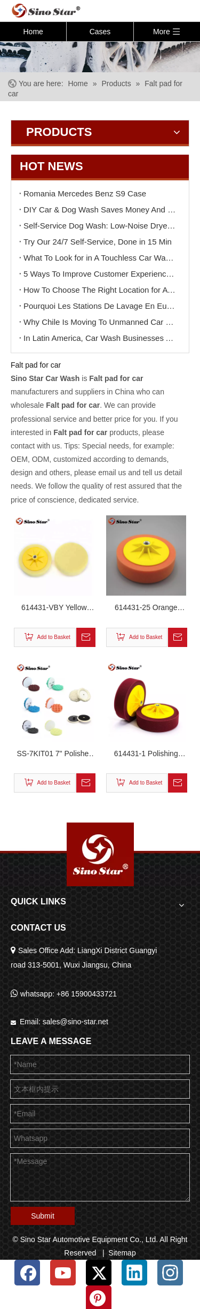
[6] (100, 56)
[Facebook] (27, 1272)
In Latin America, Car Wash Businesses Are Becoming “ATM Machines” (100, 338)
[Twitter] (98, 1272)
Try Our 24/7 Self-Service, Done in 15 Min (97, 241)
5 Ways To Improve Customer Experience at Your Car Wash (100, 273)
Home (33, 31)
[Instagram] (170, 1272)
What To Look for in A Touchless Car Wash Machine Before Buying (100, 257)
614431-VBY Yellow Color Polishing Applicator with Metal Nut (54, 608)
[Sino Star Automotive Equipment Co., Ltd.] (100, 854)
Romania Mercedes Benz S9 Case (84, 193)
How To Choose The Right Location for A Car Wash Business (100, 289)
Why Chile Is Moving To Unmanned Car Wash (100, 321)
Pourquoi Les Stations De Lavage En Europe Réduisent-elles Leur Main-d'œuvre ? (100, 305)
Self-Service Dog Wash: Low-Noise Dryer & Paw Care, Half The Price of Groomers (100, 225)
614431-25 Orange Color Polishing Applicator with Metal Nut (145, 608)
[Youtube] (63, 1272)
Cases (100, 31)
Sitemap (121, 1253)
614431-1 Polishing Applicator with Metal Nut (145, 754)
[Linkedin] (134, 1272)
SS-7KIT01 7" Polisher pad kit (54, 754)
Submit (42, 1216)
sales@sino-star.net (75, 1021)
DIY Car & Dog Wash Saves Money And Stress (100, 209)
